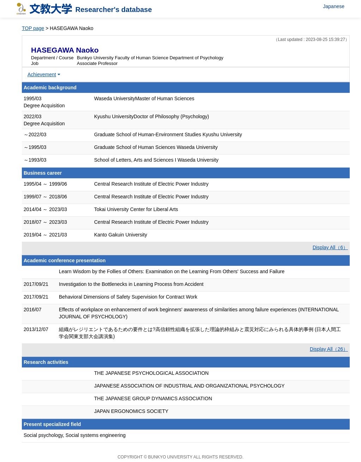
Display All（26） (329, 349)
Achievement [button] (41, 74)
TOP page (33, 28)
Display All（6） (330, 247)
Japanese (333, 6)
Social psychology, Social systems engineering (75, 435)
